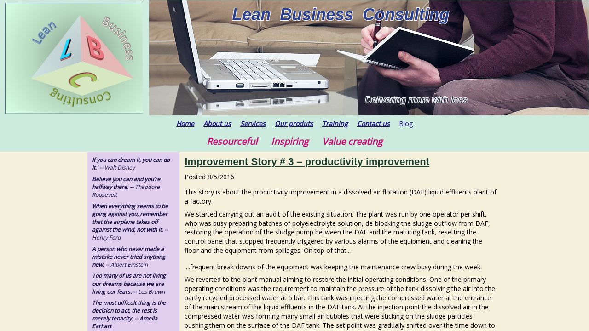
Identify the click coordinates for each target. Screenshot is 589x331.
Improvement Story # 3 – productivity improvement (307, 161)
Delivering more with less (416, 100)
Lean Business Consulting (340, 14)
